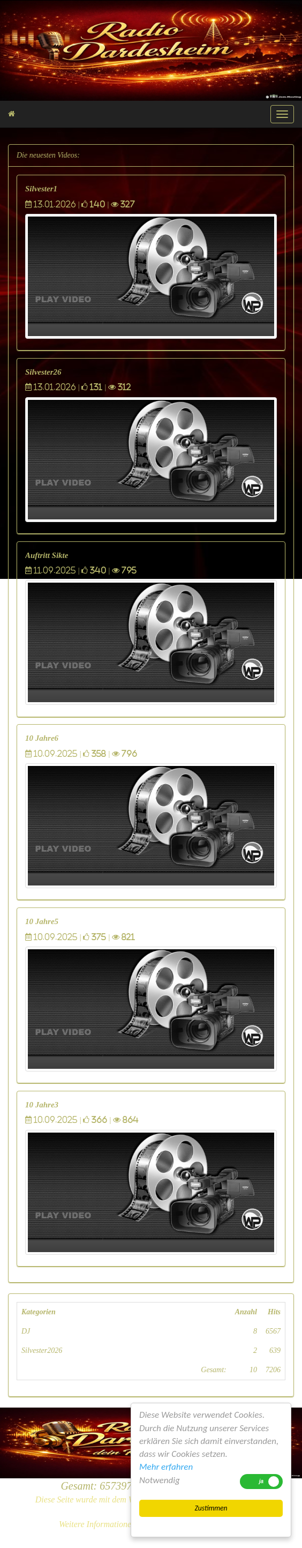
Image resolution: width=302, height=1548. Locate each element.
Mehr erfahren (166, 1466)
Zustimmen (210, 1508)
